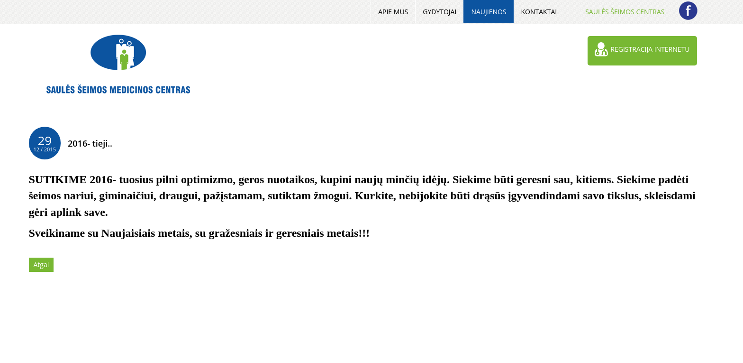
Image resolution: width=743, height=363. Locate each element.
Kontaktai (539, 11)
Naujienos (488, 11)
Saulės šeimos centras (624, 11)
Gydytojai (439, 11)
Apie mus (393, 11)
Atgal (41, 264)
